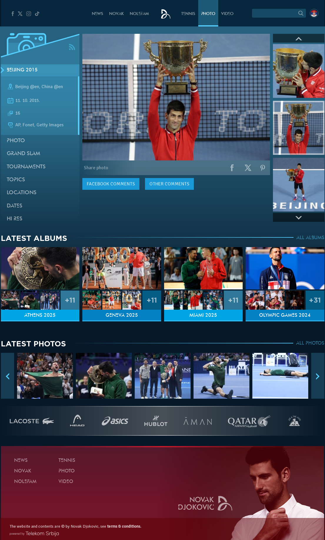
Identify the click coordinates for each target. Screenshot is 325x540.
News (97, 14)
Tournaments (26, 167)
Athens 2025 (40, 315)
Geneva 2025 (122, 315)
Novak (116, 14)
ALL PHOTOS (310, 343)
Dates (14, 206)
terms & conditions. (124, 526)
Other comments (169, 184)
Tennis (188, 14)
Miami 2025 (203, 315)
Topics (16, 180)
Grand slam (23, 154)
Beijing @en (27, 87)
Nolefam (139, 14)
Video (227, 14)
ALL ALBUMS (310, 238)
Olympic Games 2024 (285, 315)
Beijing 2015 (22, 70)
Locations (21, 193)
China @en (52, 87)
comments (111, 184)
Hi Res (14, 219)
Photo (208, 14)
